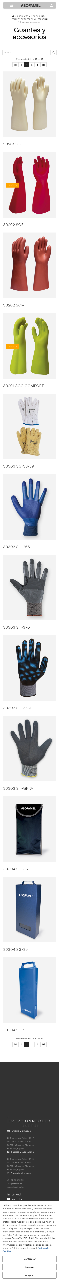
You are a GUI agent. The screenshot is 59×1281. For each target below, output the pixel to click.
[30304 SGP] (29, 990)
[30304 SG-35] (29, 909)
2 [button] (32, 65)
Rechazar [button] (29, 1267)
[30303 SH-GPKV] (29, 748)
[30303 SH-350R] (29, 668)
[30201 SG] (29, 104)
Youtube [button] (15, 1199)
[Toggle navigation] (51, 5)
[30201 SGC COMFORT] (29, 346)
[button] (12, 5)
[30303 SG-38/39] (29, 426)
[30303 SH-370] (29, 587)
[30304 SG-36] (29, 829)
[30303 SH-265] (29, 507)
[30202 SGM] (29, 265)
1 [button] (26, 65)
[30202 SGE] (29, 185)
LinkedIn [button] (15, 1194)
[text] (26, 52)
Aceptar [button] (29, 1275)
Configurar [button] (30, 1259)
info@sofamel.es (14, 1184)
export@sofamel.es (15, 1187)
